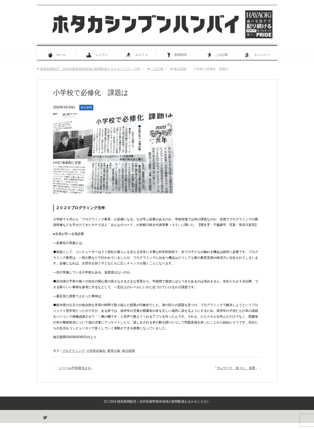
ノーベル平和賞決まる (75, 368)
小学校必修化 (96, 350)
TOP (90, 69)
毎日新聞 (86, 107)
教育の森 (113, 350)
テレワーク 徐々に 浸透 (236, 368)
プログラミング (73, 350)
